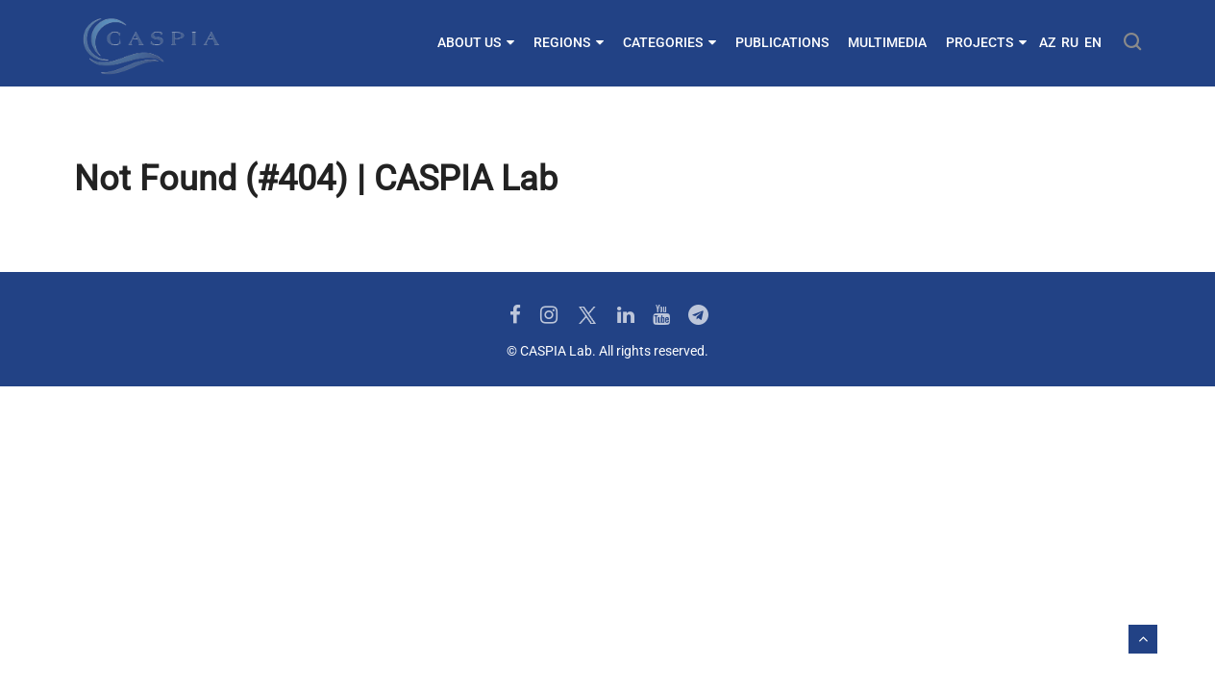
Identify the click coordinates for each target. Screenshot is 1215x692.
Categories (669, 42)
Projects (986, 42)
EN (1093, 42)
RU (1070, 42)
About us (475, 42)
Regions (568, 42)
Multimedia (887, 42)
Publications (782, 42)
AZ (1047, 42)
